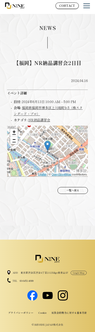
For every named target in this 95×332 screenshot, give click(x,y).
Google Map (78, 272)
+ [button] (14, 132)
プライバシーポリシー (20, 312)
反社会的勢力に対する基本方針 (69, 312)
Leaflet (42, 174)
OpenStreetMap (61, 174)
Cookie (42, 312)
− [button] (14, 140)
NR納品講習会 (39, 120)
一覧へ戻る (72, 190)
